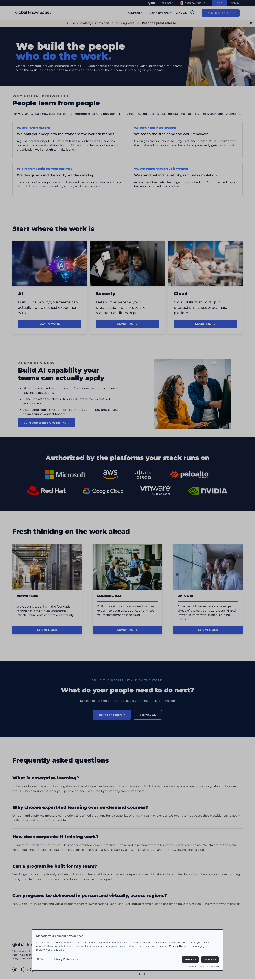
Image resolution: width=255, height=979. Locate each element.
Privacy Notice (178, 946)
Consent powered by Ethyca (203, 966)
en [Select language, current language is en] (41, 959)
